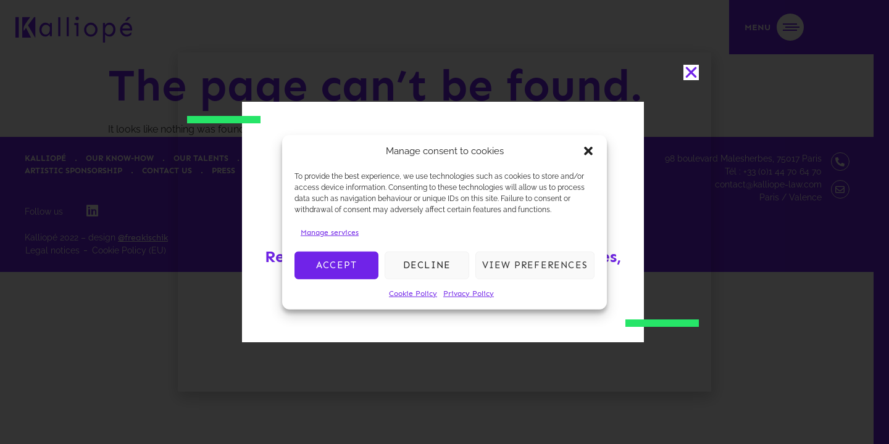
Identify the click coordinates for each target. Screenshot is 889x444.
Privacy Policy (468, 293)
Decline (427, 265)
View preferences (535, 265)
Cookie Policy (413, 293)
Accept (336, 265)
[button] (588, 151)
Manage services (330, 232)
